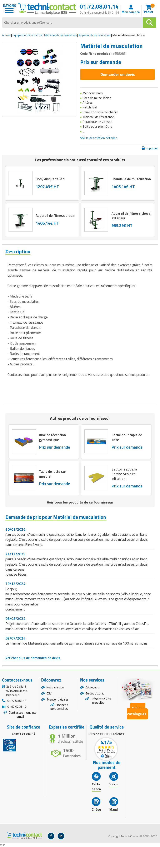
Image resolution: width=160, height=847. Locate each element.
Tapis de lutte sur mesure (52, 474)
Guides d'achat (94, 693)
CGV (48, 693)
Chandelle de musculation (131, 179)
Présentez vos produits (100, 701)
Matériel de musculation (60, 35)
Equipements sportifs (27, 35)
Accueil (6, 35)
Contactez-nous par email (22, 714)
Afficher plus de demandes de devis (32, 658)
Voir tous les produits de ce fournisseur (80, 502)
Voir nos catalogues (136, 711)
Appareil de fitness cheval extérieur (131, 216)
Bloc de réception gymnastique (52, 437)
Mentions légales (57, 699)
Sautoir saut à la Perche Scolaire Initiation (124, 474)
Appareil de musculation (95, 35)
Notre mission (55, 687)
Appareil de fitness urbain (55, 215)
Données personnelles (59, 707)
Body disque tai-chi (50, 179)
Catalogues (92, 687)
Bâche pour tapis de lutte (126, 437)
